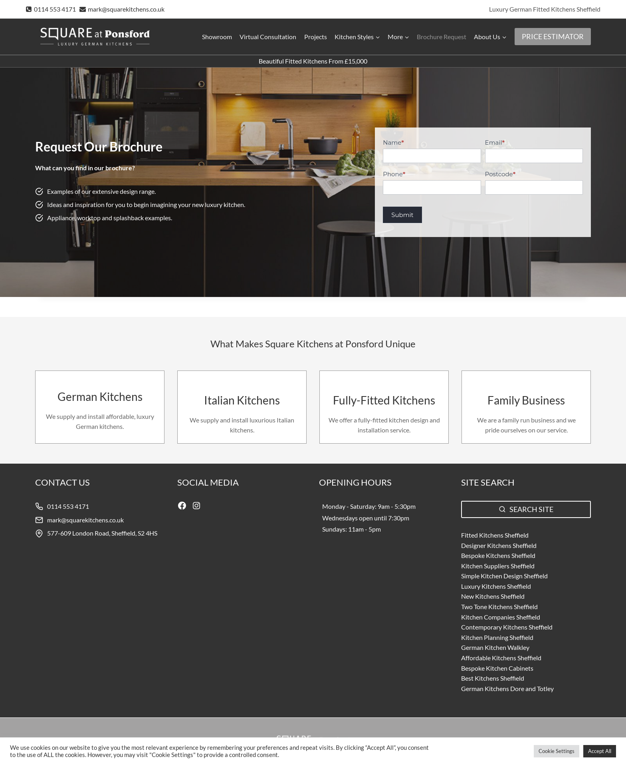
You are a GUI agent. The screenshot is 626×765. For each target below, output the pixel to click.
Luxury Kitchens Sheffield (496, 586)
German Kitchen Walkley (495, 647)
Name (393, 142)
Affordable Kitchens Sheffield (501, 657)
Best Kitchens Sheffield (492, 678)
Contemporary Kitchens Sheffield (507, 627)
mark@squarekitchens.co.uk (85, 520)
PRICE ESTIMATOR (553, 36)
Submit (402, 215)
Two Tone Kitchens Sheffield (499, 606)
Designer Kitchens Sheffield (499, 545)
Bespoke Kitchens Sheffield (498, 555)
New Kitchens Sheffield (493, 596)
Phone (394, 174)
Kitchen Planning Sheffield (497, 637)
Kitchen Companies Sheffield (500, 617)
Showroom (217, 36)
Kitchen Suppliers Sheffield (498, 566)
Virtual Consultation (268, 36)
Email (495, 142)
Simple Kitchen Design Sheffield (504, 576)
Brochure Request (441, 36)
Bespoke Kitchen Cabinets (497, 668)
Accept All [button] (599, 751)
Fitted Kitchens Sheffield (495, 535)
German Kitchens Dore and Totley (507, 688)
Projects (315, 36)
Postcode (500, 174)
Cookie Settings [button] (556, 751)
